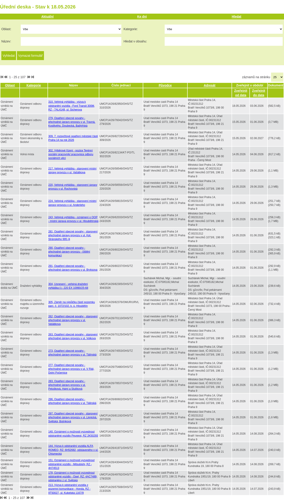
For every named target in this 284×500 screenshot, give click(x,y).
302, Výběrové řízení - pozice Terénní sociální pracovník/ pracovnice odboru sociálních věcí (70, 154)
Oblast (10, 85)
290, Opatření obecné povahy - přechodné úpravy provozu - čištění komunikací (69, 251)
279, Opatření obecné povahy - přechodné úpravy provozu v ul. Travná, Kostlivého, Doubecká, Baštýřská (71, 122)
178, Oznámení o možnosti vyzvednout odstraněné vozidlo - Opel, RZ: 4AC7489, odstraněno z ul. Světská (72, 476)
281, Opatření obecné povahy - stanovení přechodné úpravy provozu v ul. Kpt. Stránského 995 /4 (72, 235)
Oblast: (6, 29)
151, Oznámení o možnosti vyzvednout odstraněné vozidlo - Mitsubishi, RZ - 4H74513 (71, 464)
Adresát (209, 85)
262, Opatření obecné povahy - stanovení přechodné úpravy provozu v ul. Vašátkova (72, 320)
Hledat (236, 16)
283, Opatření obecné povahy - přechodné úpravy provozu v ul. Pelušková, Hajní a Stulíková (66, 385)
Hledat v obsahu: (135, 41)
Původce (165, 85)
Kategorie (34, 85)
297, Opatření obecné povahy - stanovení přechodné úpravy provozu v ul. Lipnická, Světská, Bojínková (72, 417)
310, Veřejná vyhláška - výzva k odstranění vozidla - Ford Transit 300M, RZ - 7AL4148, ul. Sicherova (71, 105)
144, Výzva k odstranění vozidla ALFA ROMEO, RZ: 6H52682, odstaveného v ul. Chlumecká (73, 449)
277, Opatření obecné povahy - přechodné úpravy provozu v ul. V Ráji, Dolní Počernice (71, 369)
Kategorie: (131, 29)
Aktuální (47, 16)
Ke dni (142, 16)
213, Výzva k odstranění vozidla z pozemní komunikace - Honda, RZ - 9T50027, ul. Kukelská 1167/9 (69, 488)
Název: (6, 41)
